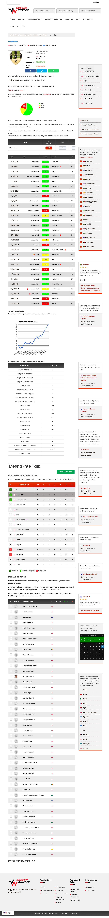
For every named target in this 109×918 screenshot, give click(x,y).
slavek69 (85, 206)
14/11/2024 (14, 176)
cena (84, 220)
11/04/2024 (14, 279)
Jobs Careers (90, 891)
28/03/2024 (15, 289)
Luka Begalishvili (28, 774)
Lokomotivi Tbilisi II (32, 176)
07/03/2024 (15, 304)
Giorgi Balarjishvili (28, 671)
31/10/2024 (14, 186)
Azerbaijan (85, 744)
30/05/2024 (15, 245)
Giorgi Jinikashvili (28, 698)
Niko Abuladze (27, 801)
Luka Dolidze (27, 779)
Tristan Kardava (28, 838)
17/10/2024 (14, 196)
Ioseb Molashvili (28, 736)
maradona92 (87, 247)
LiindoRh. (84, 265)
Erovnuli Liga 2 (87, 72)
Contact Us (53, 2)
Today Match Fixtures (88, 125)
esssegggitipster (88, 202)
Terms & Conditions (75, 896)
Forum (58, 903)
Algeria (83, 699)
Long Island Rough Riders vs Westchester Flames (89, 377)
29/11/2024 (14, 167)
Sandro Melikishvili (29, 817)
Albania (84, 694)
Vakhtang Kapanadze (30, 844)
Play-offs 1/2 (87, 103)
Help (77, 19)
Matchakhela (34, 201)
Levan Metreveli (28, 757)
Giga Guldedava (28, 655)
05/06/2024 (15, 240)
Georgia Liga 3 (47, 94)
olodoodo (86, 233)
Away (21, 90)
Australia (84, 735)
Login (85, 2)
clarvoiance (86, 193)
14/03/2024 (15, 299)
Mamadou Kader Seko (30, 784)
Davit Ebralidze (28, 623)
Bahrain (84, 748)
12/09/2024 (15, 220)
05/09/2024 (15, 225)
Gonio (37, 230)
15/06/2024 (15, 235)
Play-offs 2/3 (87, 99)
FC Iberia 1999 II (57, 191)
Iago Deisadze (27, 730)
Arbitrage (14, 26)
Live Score (59, 891)
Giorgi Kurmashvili (29, 703)
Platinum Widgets (35, 19)
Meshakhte (35, 162)
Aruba (83, 726)
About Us (27, 2)
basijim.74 (86, 170)
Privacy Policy (76, 900)
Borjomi (54, 171)
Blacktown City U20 (89, 574)
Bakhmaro (35, 167)
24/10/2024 (15, 191)
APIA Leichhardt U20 (89, 517)
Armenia (84, 721)
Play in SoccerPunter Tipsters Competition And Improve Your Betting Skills (90, 288)
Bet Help (44, 894)
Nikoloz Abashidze (29, 806)
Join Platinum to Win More (89, 611)
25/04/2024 (15, 269)
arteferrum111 (87, 175)
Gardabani (35, 220)
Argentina (84, 717)
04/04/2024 (14, 284)
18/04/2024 (15, 274)
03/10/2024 (15, 206)
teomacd (86, 215)
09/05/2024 (15, 260)
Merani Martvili (57, 216)
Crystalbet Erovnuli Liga (17, 45)
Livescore (69, 19)
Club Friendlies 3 (49, 45)
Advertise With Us (39, 2)
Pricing (21, 19)
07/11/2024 (14, 181)
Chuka (85, 166)
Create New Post (65, 472)
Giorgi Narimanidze (29, 709)
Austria (83, 739)
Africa (83, 690)
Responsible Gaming (75, 890)
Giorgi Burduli (27, 682)
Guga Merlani (27, 725)
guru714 (85, 188)
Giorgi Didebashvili (29, 687)
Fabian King (27, 650)
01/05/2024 (15, 264)
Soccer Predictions (47, 891)
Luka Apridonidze (28, 768)
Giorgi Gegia (27, 693)
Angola (83, 708)
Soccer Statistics (25, 35)
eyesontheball (87, 229)
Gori (37, 186)
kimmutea (86, 197)
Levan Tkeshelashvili (30, 763)
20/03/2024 (15, 294)
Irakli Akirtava (27, 741)
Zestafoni (55, 162)
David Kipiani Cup (35, 45)
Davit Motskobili (28, 633)
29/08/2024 (15, 230)
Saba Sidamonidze (29, 811)
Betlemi (54, 225)
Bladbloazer (86, 242)
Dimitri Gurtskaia (28, 644)
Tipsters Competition (53, 19)
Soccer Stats (60, 887)
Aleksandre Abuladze (30, 606)
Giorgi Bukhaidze (28, 677)
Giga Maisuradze (28, 660)
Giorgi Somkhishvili (29, 714)
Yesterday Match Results (90, 129)
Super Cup (86, 90)
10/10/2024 (14, 201)
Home (13, 19)
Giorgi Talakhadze (29, 720)
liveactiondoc (87, 238)
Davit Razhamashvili (30, 639)
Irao (37, 196)
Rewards (63, 2)
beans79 (85, 179)
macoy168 (86, 161)
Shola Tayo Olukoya (29, 822)
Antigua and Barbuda (88, 712)
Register (96, 2)
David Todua (27, 617)
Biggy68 (85, 224)
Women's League (88, 94)
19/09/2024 (15, 216)
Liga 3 (84, 81)
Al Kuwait (85, 545)
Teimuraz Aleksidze (29, 833)
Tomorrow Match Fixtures (90, 134)
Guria (53, 181)
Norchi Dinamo (33, 211)
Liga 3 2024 (43, 35)
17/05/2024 (15, 255)
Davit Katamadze (29, 628)
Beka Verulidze (28, 612)
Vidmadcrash (87, 184)
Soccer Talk (88, 19)
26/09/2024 (15, 211)
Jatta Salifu (27, 747)
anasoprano (87, 211)
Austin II (85, 450)
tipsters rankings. (86, 157)
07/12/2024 (15, 162)
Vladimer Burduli (41, 58)
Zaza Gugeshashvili (29, 854)
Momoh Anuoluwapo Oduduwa (33, 795)
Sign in (82, 322)
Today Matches (61, 894)
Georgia (35, 35)
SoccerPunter (14, 35)
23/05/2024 (15, 250)
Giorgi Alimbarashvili (30, 666)
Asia (82, 730)
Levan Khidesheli (28, 752)
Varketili (54, 206)
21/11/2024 (14, 171)
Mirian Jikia (26, 790)
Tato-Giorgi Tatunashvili (31, 827)
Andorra (84, 703)
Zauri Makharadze (29, 849)
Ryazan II (85, 488)
